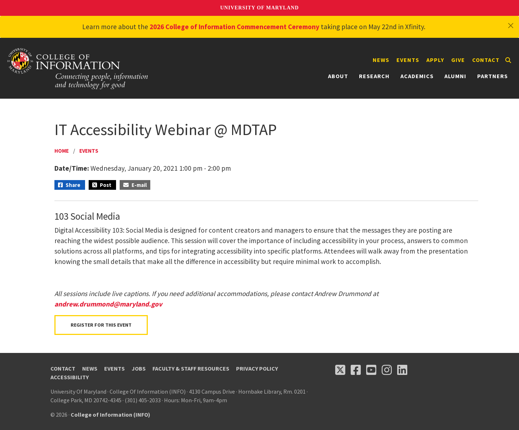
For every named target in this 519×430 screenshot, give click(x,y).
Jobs (139, 368)
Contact (486, 59)
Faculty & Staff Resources (190, 368)
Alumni (455, 76)
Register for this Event (101, 325)
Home (61, 150)
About (338, 76)
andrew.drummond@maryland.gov (108, 304)
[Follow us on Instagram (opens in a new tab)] (387, 370)
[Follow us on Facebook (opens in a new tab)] (356, 370)
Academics (417, 76)
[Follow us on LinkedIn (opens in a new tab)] (402, 370)
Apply (435, 59)
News (381, 59)
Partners (492, 76)
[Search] (508, 60)
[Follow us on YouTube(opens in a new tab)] (371, 370)
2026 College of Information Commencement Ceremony (234, 26)
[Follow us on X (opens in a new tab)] (340, 370)
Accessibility (69, 377)
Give (458, 59)
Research (374, 76)
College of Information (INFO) (110, 414)
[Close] (510, 25)
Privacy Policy (257, 368)
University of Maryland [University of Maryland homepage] (259, 7)
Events (407, 59)
